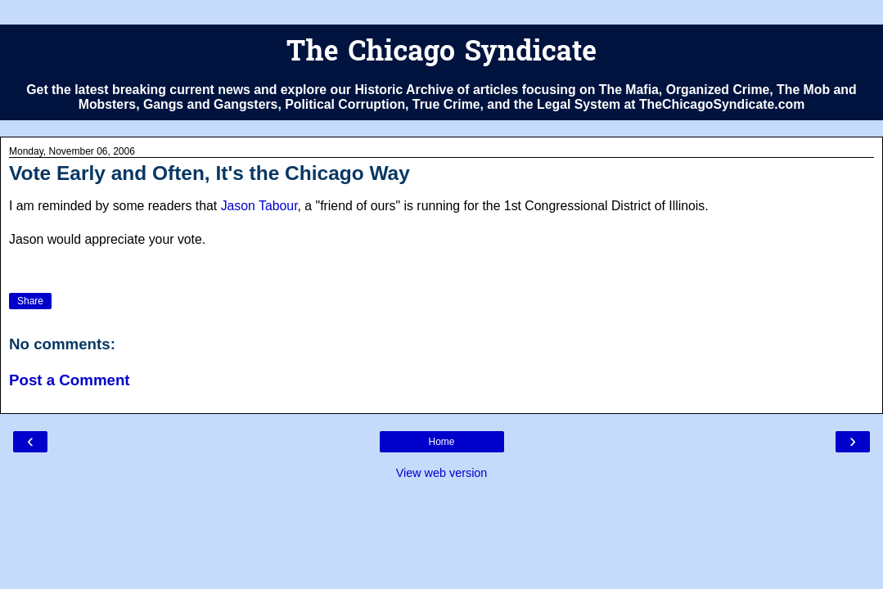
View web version (442, 472)
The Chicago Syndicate (441, 53)
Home (441, 441)
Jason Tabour (259, 206)
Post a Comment (69, 380)
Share (30, 301)
